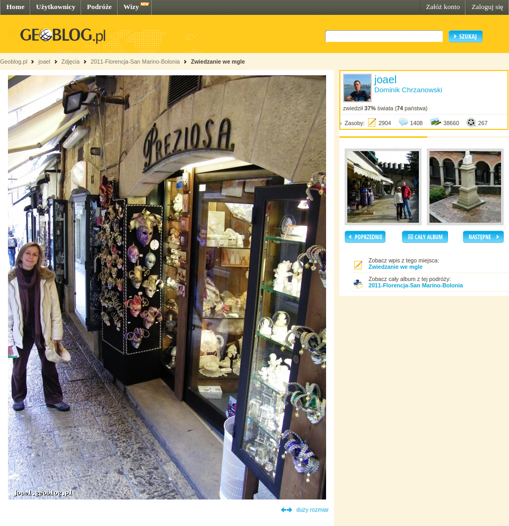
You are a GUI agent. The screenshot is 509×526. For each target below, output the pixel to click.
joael (44, 61)
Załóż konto (443, 7)
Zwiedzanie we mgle (218, 61)
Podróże (99, 7)
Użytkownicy (55, 7)
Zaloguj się (487, 7)
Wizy (131, 7)
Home (15, 7)
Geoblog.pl (14, 61)
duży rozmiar (312, 509)
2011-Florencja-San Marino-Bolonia (135, 61)
